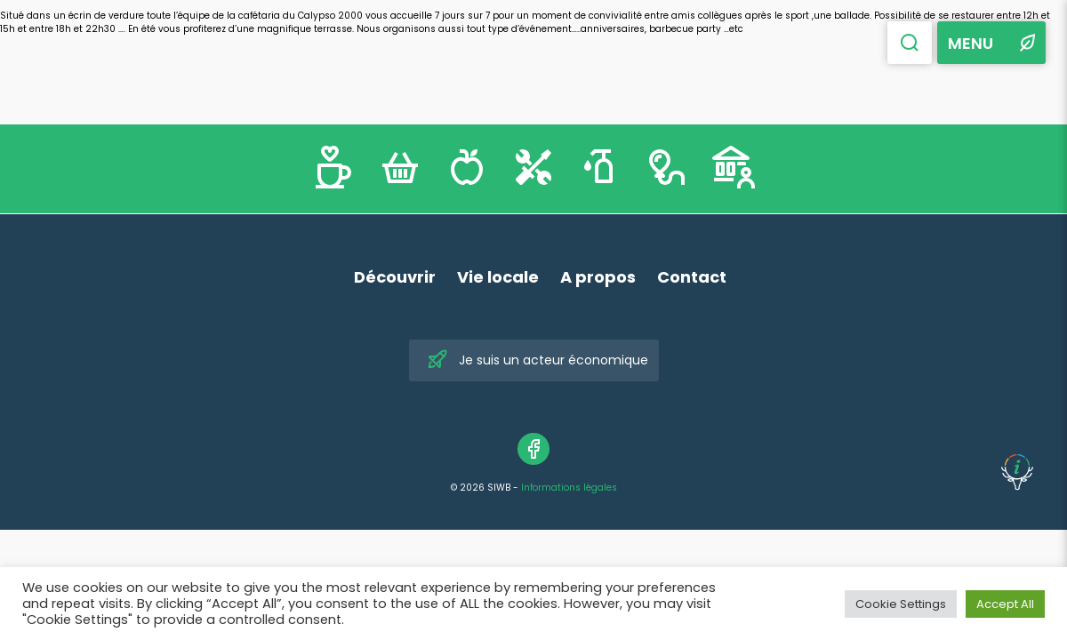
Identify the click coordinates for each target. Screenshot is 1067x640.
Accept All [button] (1005, 604)
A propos (598, 277)
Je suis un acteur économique (537, 360)
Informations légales (569, 487)
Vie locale (498, 277)
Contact (691, 277)
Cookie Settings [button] (900, 604)
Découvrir (395, 277)
